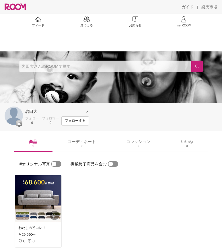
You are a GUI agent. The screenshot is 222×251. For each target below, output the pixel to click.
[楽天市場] (209, 6)
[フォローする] (75, 121)
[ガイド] (188, 6)
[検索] (197, 66)
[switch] (56, 164)
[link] (38, 198)
